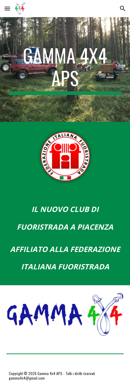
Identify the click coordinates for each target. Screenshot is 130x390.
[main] (65, 69)
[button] (7, 8)
